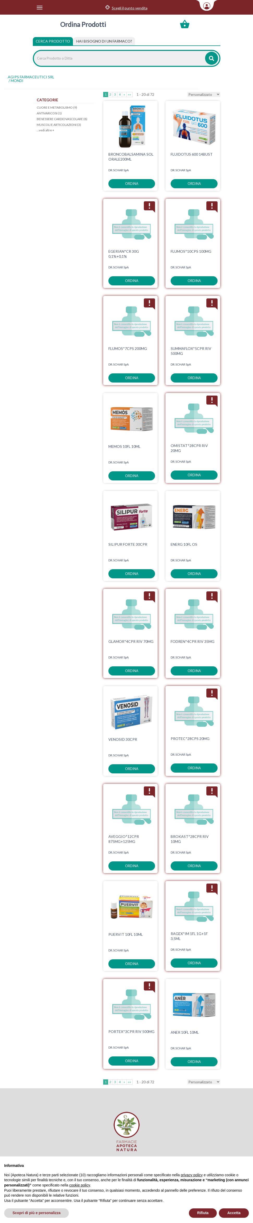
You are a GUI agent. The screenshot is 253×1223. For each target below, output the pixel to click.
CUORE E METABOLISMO (57, 107)
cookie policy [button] (79, 1185)
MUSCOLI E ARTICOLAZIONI (59, 125)
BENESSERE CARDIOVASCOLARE (62, 119)
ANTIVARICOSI (49, 113)
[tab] (104, 41)
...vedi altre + (45, 130)
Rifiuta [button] (203, 1213)
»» (129, 94)
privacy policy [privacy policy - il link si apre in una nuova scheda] (192, 1175)
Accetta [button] (233, 1213)
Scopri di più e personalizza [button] (36, 1213)
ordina (131, 183)
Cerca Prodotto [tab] (53, 41)
